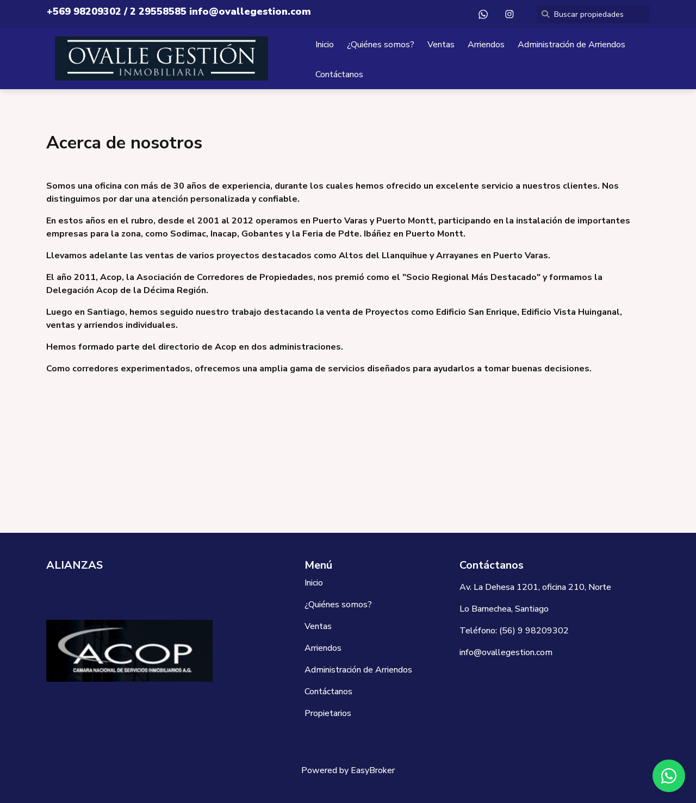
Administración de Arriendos (571, 45)
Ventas (441, 45)
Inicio (324, 45)
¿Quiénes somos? (380, 45)
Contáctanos (339, 74)
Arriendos (486, 45)
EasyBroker (373, 770)
